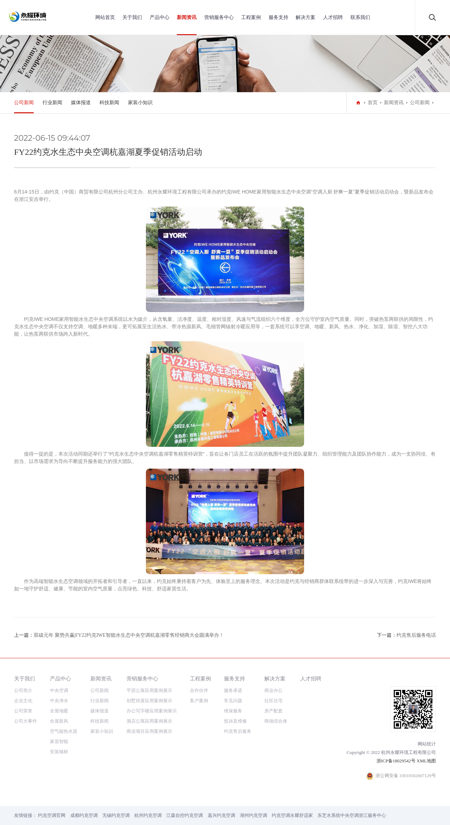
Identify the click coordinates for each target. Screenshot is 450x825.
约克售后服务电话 (416, 635)
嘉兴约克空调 (221, 815)
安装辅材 (59, 751)
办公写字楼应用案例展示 (152, 710)
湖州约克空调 (253, 815)
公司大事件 (25, 721)
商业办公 (273, 690)
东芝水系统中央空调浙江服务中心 (351, 815)
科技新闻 (109, 102)
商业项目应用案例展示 (149, 731)
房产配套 (273, 710)
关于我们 (132, 17)
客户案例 (199, 700)
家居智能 (59, 741)
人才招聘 (333, 17)
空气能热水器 (63, 731)
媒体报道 (81, 102)
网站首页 (105, 17)
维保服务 (233, 710)
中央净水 (59, 700)
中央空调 (59, 690)
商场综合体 (275, 721)
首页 (373, 102)
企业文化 (23, 700)
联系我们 (360, 17)
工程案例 (251, 17)
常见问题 (233, 700)
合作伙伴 (199, 690)
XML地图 (426, 760)
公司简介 (23, 690)
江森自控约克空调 (184, 815)
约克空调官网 (51, 815)
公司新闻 (24, 102)
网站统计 (427, 744)
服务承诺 (233, 690)
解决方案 (305, 17)
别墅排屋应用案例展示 (149, 700)
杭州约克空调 (148, 815)
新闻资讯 (187, 17)
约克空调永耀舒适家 (292, 815)
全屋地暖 (59, 710)
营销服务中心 (219, 17)
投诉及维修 (235, 721)
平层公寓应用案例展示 (149, 690)
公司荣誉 (23, 710)
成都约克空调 (84, 815)
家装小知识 (140, 102)
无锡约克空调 (116, 815)
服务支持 (278, 17)
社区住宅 (273, 700)
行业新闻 (52, 102)
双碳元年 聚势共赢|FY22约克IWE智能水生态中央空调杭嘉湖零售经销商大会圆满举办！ (129, 635)
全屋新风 (59, 721)
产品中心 (159, 17)
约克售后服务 (237, 731)
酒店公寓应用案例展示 (149, 721)
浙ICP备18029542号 (396, 760)
